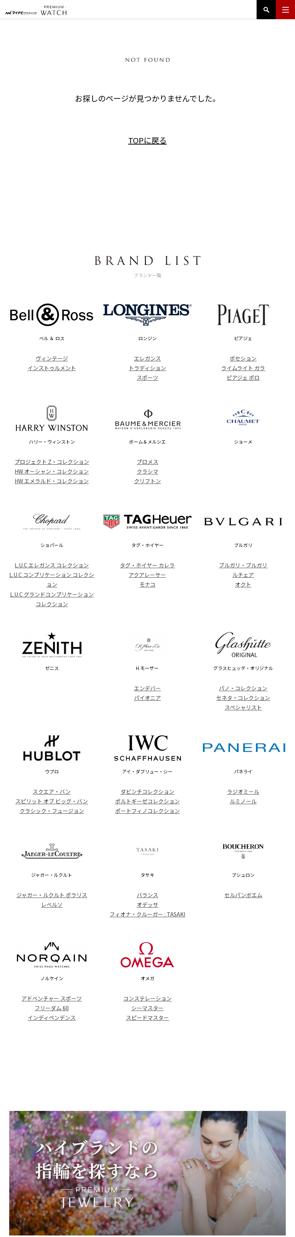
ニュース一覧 (175, 1188)
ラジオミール (243, 791)
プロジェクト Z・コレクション (52, 462)
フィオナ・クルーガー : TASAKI (147, 914)
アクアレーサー (147, 575)
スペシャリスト (243, 707)
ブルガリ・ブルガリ (243, 565)
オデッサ (147, 904)
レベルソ (52, 904)
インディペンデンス (52, 1017)
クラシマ (147, 471)
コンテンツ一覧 (215, 1188)
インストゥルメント (52, 368)
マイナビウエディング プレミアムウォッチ (35, 10)
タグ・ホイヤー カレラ (147, 565)
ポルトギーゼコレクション (147, 801)
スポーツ (147, 377)
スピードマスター (147, 1017)
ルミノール (243, 801)
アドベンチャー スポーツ (52, 998)
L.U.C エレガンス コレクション (52, 565)
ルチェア (243, 575)
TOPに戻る (147, 140)
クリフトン (147, 481)
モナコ (147, 584)
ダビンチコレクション (147, 791)
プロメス (147, 462)
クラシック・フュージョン (52, 811)
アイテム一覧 (101, 1188)
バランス (147, 895)
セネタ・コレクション (243, 698)
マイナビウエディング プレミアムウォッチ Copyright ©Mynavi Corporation (147, 1222)
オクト (243, 584)
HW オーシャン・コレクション (52, 471)
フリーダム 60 (52, 1008)
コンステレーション (147, 998)
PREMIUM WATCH (147, 1160)
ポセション (243, 358)
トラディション (147, 368)
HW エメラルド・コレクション (52, 481)
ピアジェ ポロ (243, 377)
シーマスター (147, 1008)
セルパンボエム (243, 895)
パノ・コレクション (243, 688)
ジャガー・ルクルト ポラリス (52, 895)
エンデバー (147, 688)
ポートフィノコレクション (147, 811)
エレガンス (147, 358)
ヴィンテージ (52, 358)
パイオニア (147, 698)
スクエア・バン (52, 791)
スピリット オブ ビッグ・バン (51, 801)
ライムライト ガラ (243, 368)
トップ (71, 1188)
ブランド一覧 (138, 1188)
